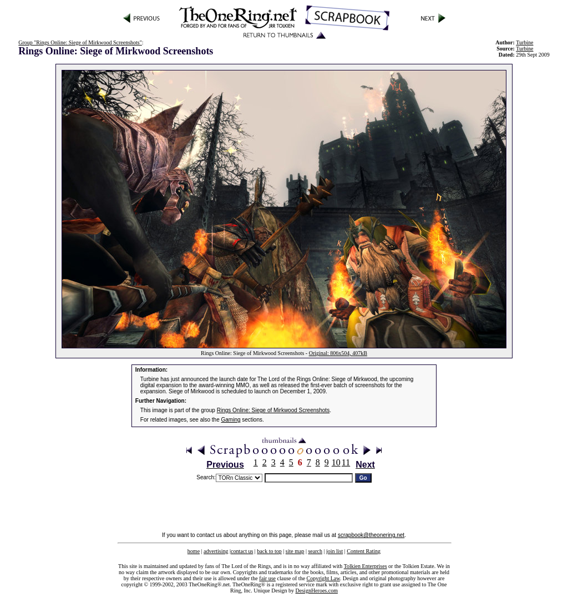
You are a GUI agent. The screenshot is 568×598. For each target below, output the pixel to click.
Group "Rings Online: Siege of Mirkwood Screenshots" (80, 42)
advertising (216, 551)
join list (334, 551)
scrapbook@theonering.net (371, 535)
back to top (269, 551)
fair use (267, 578)
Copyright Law (323, 578)
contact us (242, 551)
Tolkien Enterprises (365, 566)
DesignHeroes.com (317, 590)
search (315, 551)
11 (346, 462)
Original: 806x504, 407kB (338, 353)
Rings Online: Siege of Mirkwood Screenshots (273, 410)
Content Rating (364, 551)
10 (336, 462)
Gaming (231, 420)
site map (295, 551)
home (193, 551)
